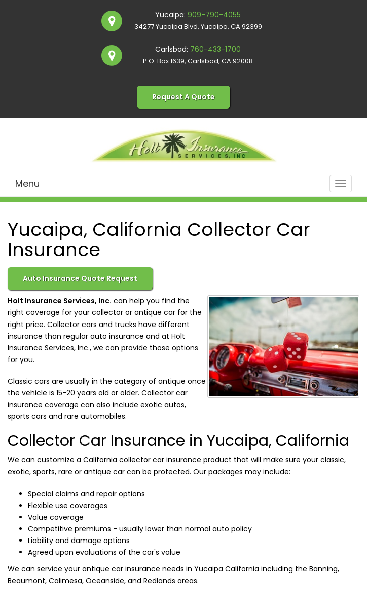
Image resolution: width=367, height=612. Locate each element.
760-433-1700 (215, 49)
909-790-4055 (214, 15)
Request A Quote (183, 97)
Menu (27, 183)
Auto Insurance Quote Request (80, 278)
